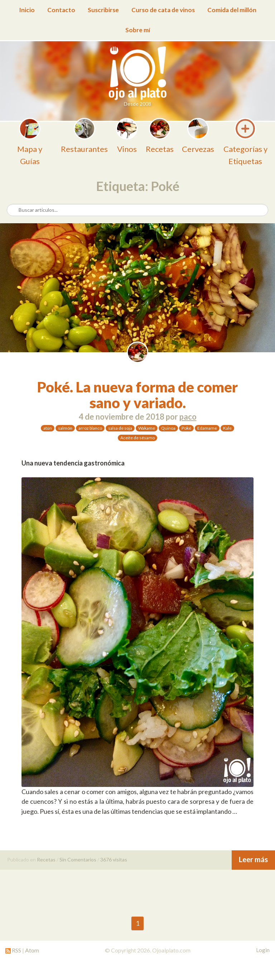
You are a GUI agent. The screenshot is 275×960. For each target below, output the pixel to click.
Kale (227, 428)
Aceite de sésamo (137, 437)
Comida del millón (231, 10)
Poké (186, 428)
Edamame (207, 428)
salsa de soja (120, 428)
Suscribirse (103, 10)
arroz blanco (90, 428)
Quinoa (168, 428)
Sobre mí (137, 30)
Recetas (46, 859)
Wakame (146, 428)
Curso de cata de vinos (163, 10)
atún (47, 428)
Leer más (253, 859)
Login (263, 950)
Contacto (61, 10)
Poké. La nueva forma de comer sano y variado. (137, 394)
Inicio (27, 10)
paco (188, 416)
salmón (65, 428)
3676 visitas (113, 859)
